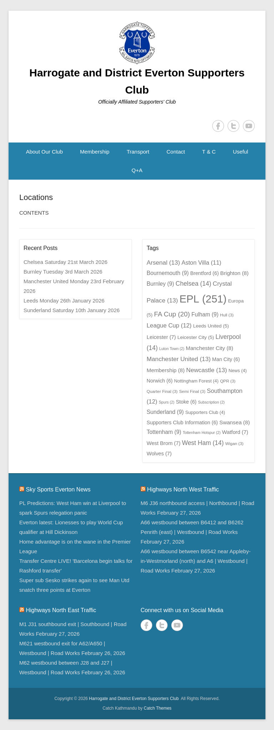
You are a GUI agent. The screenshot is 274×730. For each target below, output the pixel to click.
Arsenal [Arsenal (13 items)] (163, 262)
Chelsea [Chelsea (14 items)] (193, 283)
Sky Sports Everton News (58, 489)
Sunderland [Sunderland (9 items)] (165, 412)
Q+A (137, 170)
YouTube (249, 126)
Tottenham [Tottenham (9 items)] (164, 432)
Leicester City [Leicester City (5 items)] (195, 337)
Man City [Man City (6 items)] (226, 359)
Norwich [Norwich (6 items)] (160, 381)
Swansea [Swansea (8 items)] (234, 422)
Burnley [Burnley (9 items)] (160, 284)
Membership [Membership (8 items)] (166, 370)
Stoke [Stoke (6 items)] (186, 402)
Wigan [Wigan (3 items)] (234, 443)
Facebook (218, 126)
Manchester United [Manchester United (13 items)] (178, 358)
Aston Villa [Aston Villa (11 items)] (202, 262)
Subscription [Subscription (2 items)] (211, 402)
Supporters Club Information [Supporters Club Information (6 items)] (182, 422)
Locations (36, 197)
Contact (176, 152)
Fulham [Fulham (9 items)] (204, 314)
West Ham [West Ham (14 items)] (203, 442)
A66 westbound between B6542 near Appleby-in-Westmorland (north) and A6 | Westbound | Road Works (196, 561)
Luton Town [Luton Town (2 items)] (171, 348)
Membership (95, 152)
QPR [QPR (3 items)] (227, 381)
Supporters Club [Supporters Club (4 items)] (205, 412)
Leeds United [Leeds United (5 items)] (211, 326)
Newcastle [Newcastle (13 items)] (206, 370)
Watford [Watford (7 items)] (235, 432)
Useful (240, 152)
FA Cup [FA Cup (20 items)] (172, 314)
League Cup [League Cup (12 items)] (169, 325)
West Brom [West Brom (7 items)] (164, 443)
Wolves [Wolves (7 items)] (159, 453)
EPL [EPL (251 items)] (203, 299)
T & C (209, 152)
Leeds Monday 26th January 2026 (64, 301)
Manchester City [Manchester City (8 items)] (209, 348)
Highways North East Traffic (61, 610)
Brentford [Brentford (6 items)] (204, 273)
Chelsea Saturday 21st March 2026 (65, 262)
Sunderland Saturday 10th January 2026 (72, 310)
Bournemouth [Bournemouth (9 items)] (168, 273)
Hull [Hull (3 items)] (227, 315)
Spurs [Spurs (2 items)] (166, 402)
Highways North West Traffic (183, 489)
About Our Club (44, 152)
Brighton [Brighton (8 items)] (234, 273)
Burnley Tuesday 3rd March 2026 (63, 272)
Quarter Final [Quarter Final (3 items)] (162, 391)
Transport (138, 152)
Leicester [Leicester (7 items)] (161, 337)
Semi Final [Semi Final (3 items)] (192, 391)
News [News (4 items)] (237, 370)
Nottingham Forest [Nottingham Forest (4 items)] (196, 381)
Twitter (233, 126)
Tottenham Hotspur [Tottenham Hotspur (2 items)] (201, 432)
